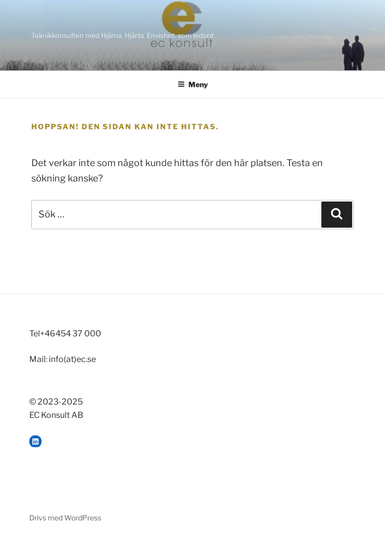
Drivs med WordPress (65, 517)
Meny (193, 84)
